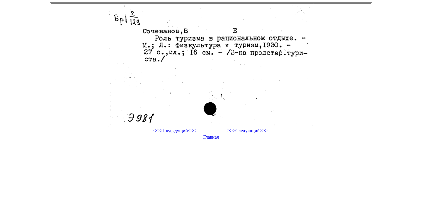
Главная (211, 137)
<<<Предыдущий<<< (174, 130)
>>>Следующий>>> (247, 130)
